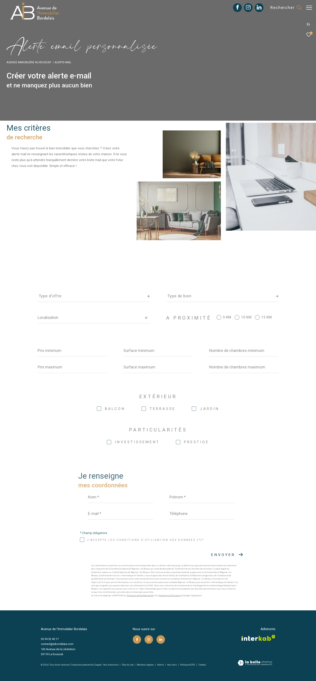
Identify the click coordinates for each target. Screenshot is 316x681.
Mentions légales (145, 665)
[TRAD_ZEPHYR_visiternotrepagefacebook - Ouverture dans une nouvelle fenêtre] (235, 8)
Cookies (202, 665)
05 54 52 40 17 (50, 639)
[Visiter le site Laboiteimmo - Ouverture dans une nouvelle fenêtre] (255, 663)
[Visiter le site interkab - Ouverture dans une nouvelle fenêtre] (258, 638)
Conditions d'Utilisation (170, 595)
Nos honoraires (111, 665)
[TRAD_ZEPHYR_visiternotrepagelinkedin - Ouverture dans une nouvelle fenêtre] (257, 8)
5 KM (227, 317)
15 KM (266, 317)
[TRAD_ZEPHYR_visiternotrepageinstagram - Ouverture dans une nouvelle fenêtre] (246, 8)
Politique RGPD (187, 665)
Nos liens (172, 665)
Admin (160, 665)
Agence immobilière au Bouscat (29, 62)
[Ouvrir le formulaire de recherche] (283, 7)
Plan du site (128, 665)
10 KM (246, 317)
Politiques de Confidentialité (140, 595)
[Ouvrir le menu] (309, 7)
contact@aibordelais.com (57, 644)
